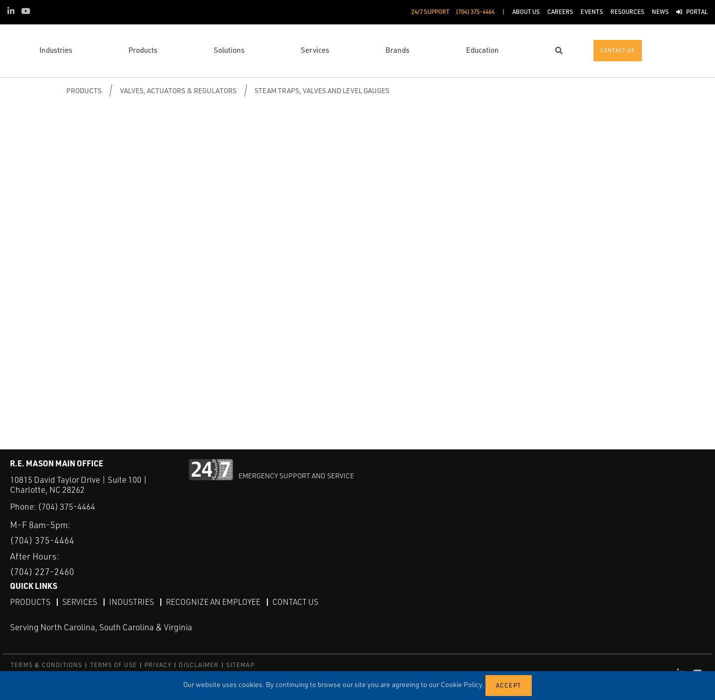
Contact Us (295, 602)
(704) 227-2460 (42, 571)
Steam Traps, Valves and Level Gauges (321, 90)
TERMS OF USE (113, 665)
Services (79, 602)
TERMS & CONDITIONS (46, 665)
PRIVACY (157, 665)
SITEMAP (240, 665)
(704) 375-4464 (66, 506)
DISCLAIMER (199, 665)
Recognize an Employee (213, 602)
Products (84, 90)
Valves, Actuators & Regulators (178, 90)
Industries (131, 602)
